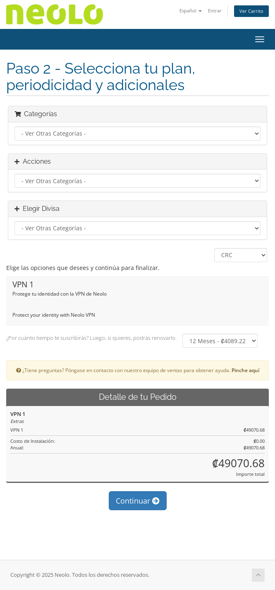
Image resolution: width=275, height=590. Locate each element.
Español (190, 10)
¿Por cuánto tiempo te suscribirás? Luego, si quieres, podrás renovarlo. (91, 338)
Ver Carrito (251, 11)
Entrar (215, 10)
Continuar (138, 501)
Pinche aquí (245, 370)
